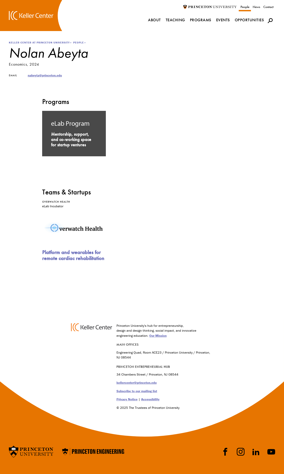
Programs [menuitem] (200, 19)
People (245, 7)
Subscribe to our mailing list (136, 391)
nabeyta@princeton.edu (45, 75)
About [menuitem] (154, 19)
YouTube (271, 452)
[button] (270, 20)
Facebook (225, 452)
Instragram (241, 452)
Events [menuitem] (223, 19)
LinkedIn (256, 452)
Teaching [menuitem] (175, 19)
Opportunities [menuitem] (249, 19)
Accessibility (150, 399)
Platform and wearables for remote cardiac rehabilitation (73, 255)
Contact (268, 7)
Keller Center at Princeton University (39, 42)
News (256, 7)
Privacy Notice (127, 399)
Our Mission (158, 335)
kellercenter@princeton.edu (136, 382)
